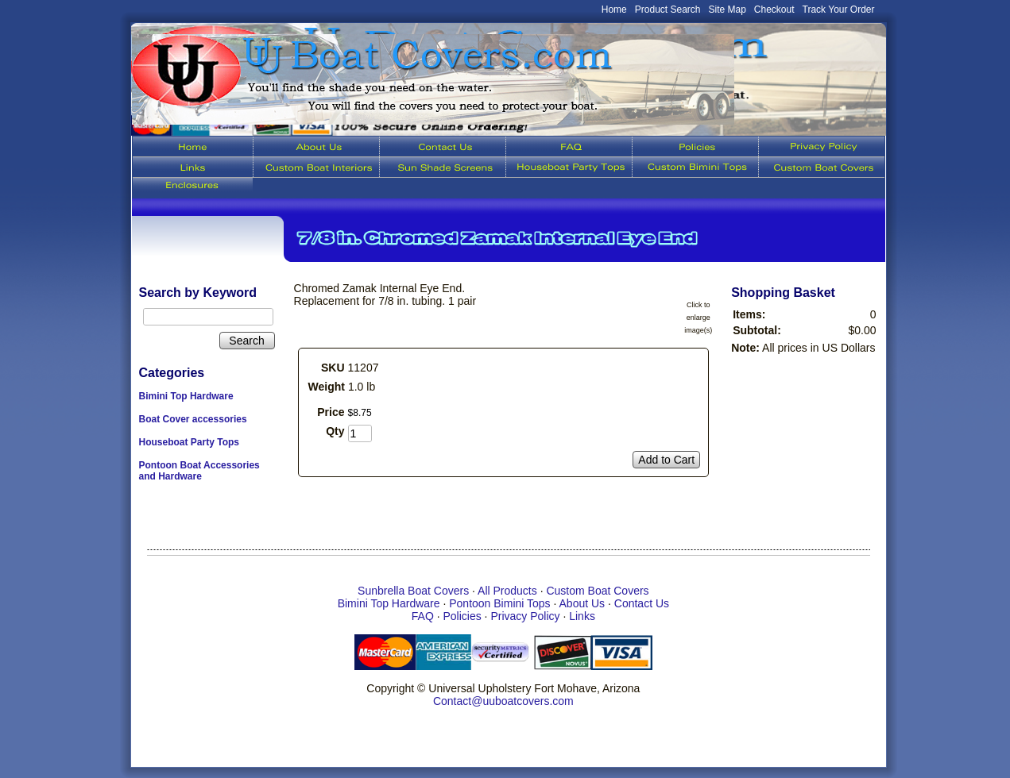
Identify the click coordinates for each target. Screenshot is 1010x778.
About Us (582, 603)
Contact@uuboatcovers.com (503, 701)
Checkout (774, 9)
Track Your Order (839, 9)
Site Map (727, 9)
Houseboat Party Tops (189, 442)
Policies (462, 616)
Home (614, 9)
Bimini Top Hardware (186, 396)
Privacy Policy (524, 616)
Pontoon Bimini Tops (499, 603)
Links (582, 616)
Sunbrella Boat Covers (413, 590)
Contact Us (641, 603)
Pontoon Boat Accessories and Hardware (199, 471)
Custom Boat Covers (597, 590)
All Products (507, 590)
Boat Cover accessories (193, 419)
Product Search (668, 9)
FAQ (423, 616)
